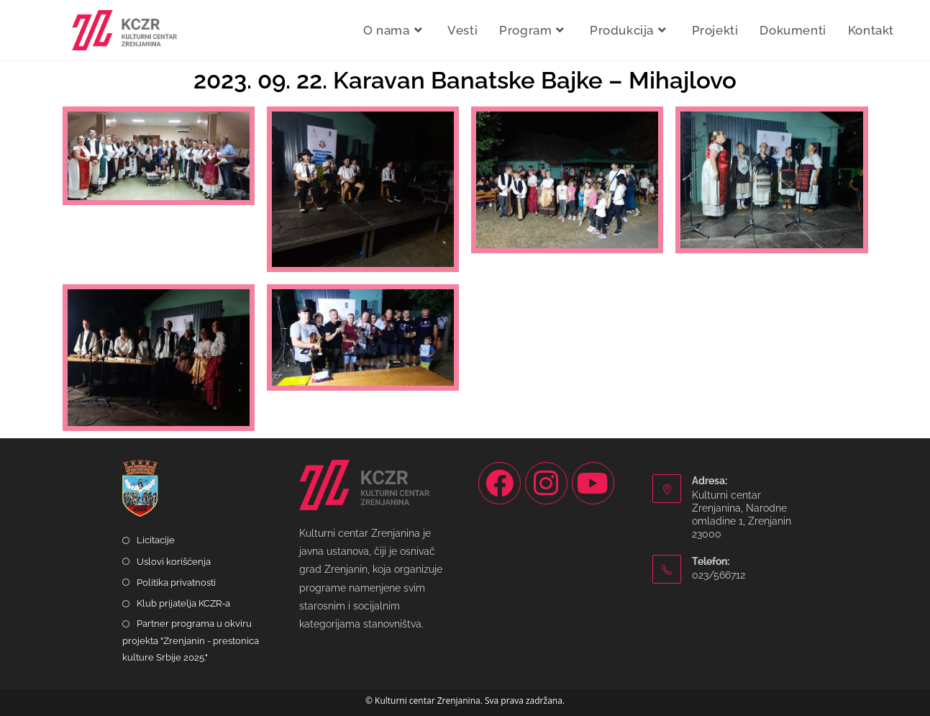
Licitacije (156, 540)
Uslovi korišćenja (174, 561)
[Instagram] (546, 483)
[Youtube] (593, 483)
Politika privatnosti (176, 582)
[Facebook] (499, 483)
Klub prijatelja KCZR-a (183, 603)
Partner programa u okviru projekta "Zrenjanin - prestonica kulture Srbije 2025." (190, 640)
